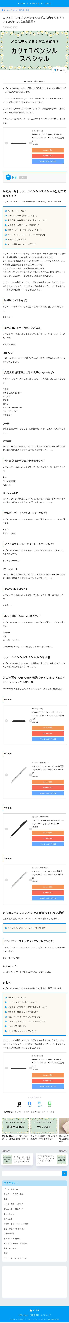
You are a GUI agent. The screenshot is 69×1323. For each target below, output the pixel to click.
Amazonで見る (48, 150)
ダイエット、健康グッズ (14, 1209)
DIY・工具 (8, 1219)
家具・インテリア (11, 1249)
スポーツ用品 (9, 1234)
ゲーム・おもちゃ (11, 1189)
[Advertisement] (34, 1283)
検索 (64, 1173)
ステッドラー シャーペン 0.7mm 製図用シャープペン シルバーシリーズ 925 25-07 (48, 769)
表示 (23, 177)
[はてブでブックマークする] (40, 1104)
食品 (5, 1199)
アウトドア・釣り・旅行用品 (16, 1244)
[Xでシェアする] (19, 1104)
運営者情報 (34, 1316)
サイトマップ (46, 1316)
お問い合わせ (23, 1316)
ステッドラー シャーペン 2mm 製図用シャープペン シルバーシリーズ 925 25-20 (48, 874)
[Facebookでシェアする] (29, 1104)
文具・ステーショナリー (46, 1112)
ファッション (9, 1214)
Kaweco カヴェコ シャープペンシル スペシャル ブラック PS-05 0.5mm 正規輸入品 (48, 138)
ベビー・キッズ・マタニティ (16, 1259)
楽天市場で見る (48, 156)
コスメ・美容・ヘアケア (14, 1204)
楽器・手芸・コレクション (15, 1229)
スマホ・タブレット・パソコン (17, 1224)
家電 (5, 1254)
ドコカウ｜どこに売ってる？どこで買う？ (35, 3)
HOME (35, 1311)
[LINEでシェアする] (49, 1104)
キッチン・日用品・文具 (24, 1112)
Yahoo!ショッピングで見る (48, 161)
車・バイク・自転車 (12, 1239)
